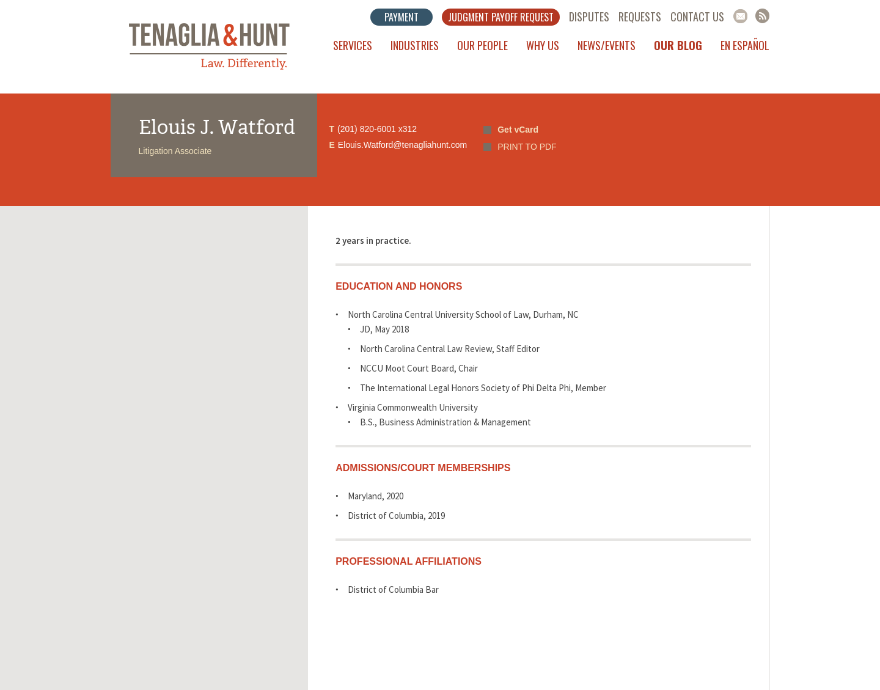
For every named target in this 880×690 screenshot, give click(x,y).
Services (352, 45)
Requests (639, 16)
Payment (401, 17)
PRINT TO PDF (526, 147)
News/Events (607, 45)
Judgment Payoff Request (501, 17)
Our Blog (678, 45)
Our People (482, 45)
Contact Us (697, 16)
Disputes (589, 16)
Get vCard (517, 129)
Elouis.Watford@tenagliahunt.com (402, 145)
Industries (415, 45)
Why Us (542, 45)
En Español (745, 45)
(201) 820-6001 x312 (377, 129)
